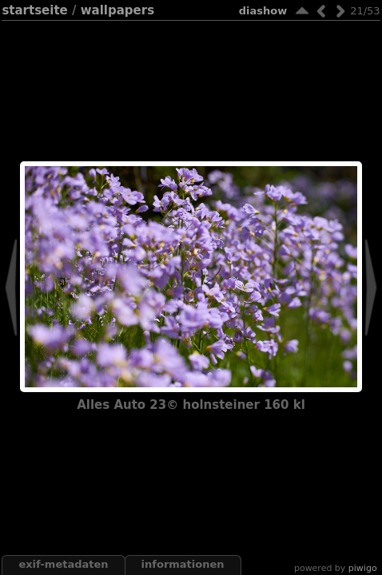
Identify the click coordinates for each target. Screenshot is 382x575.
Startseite (34, 10)
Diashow (263, 11)
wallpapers (117, 10)
